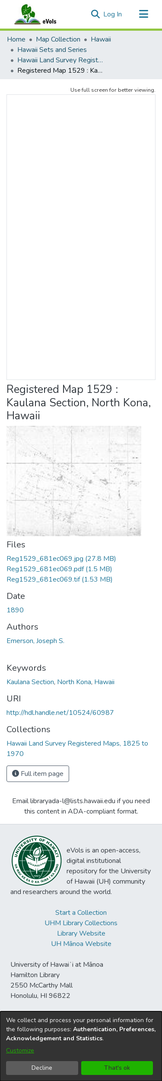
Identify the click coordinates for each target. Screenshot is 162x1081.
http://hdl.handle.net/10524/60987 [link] (60, 712)
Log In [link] (113, 14)
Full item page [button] (38, 774)
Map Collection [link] (58, 39)
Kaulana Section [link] (30, 682)
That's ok (117, 1068)
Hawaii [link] (101, 39)
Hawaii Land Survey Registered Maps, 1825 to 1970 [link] (60, 60)
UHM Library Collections (81, 923)
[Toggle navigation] (143, 14)
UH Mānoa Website (81, 944)
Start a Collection (81, 912)
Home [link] (16, 39)
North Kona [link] (74, 682)
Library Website (81, 933)
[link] (61, 558)
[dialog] (81, 1046)
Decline (42, 1068)
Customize (20, 1050)
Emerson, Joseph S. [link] (35, 641)
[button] (95, 14)
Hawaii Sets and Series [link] (52, 50)
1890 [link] (15, 610)
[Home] (43, 14)
